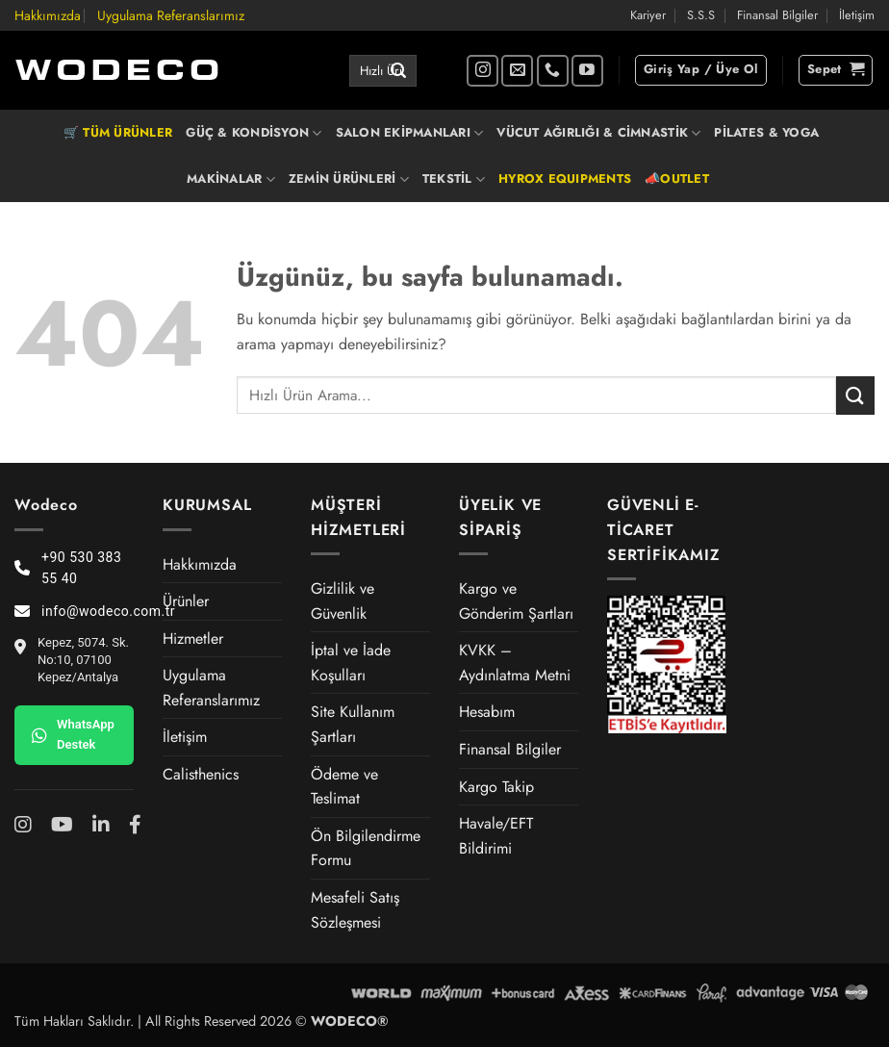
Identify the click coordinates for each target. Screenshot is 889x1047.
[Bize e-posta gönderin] (517, 71)
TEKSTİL (453, 179)
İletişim (857, 15)
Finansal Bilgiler (777, 15)
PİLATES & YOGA (766, 132)
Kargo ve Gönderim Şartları (516, 601)
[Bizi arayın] (553, 71)
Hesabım (487, 712)
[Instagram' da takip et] (482, 71)
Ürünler (186, 601)
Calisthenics (201, 774)
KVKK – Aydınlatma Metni (515, 662)
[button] (701, 70)
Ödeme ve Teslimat (344, 786)
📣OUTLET (677, 178)
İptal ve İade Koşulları (351, 662)
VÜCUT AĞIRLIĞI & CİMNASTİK (598, 132)
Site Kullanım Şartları (352, 724)
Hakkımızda (47, 15)
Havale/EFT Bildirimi (496, 835)
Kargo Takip (496, 787)
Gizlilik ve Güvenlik (342, 601)
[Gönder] (398, 71)
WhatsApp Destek (73, 734)
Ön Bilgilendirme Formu (365, 848)
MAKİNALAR (231, 179)
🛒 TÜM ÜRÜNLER (118, 132)
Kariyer (648, 15)
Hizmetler (193, 638)
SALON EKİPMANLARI (410, 132)
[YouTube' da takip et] (587, 71)
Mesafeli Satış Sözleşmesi (355, 909)
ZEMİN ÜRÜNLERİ (349, 179)
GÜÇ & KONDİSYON (253, 132)
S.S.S (701, 15)
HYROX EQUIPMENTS (564, 178)
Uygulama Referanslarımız (170, 15)
